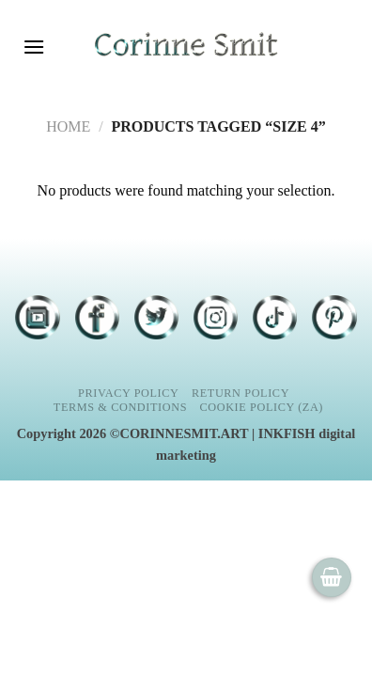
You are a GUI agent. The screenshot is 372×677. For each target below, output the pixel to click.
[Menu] (34, 47)
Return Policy (240, 393)
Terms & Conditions (120, 407)
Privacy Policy (128, 393)
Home (68, 126)
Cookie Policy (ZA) (262, 407)
